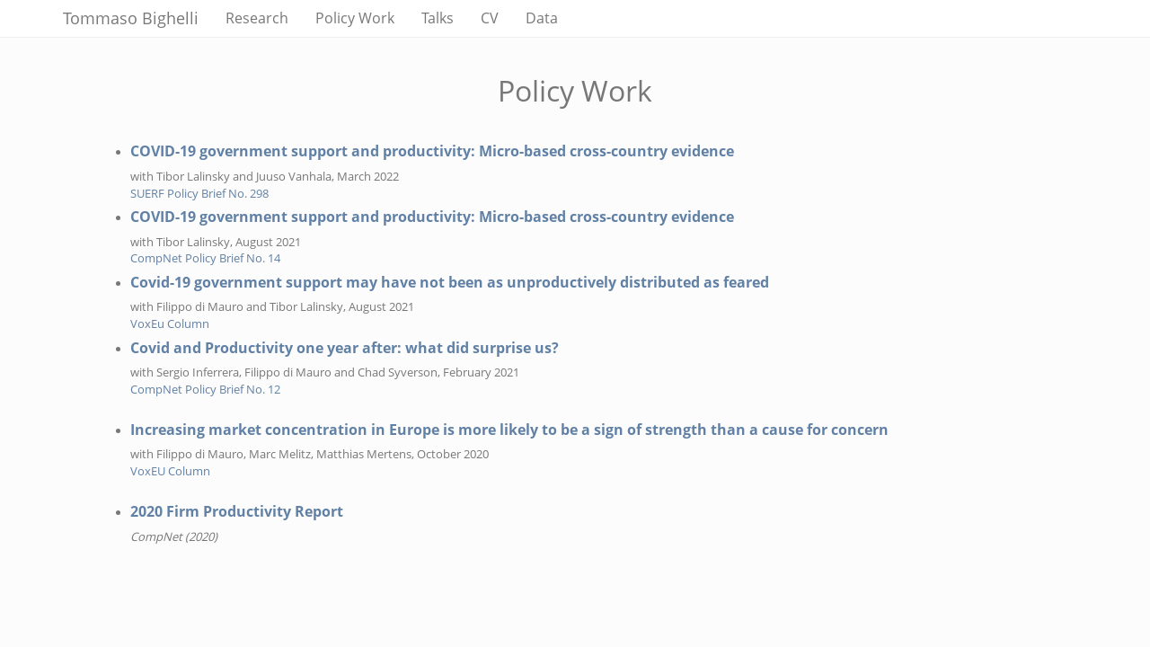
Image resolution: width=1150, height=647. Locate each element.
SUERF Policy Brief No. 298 (199, 193)
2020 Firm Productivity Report (236, 511)
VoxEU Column (170, 471)
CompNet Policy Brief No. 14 (205, 258)
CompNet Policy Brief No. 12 (205, 389)
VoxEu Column (169, 323)
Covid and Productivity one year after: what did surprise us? (344, 348)
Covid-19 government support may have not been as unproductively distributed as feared (449, 282)
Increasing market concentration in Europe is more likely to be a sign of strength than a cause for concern (509, 429)
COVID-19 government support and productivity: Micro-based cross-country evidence (432, 151)
